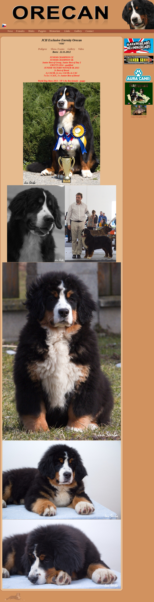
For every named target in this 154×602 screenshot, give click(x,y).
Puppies (42, 31)
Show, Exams (58, 49)
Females (20, 31)
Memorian (54, 31)
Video (81, 49)
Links (67, 31)
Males (31, 31)
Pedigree (42, 49)
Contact (90, 31)
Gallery (78, 31)
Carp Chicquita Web (138, 117)
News (10, 31)
